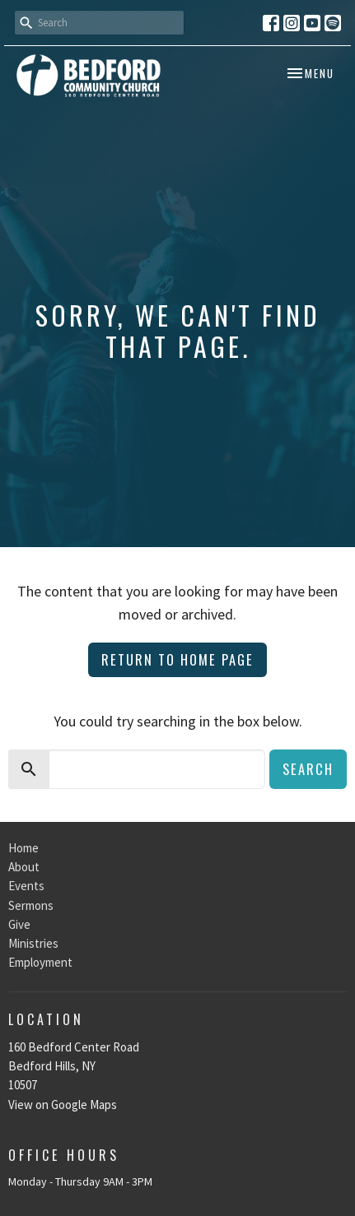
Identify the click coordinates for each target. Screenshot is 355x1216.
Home (23, 848)
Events (26, 885)
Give (19, 924)
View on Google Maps (62, 1104)
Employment (40, 962)
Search (308, 769)
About (24, 867)
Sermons (31, 905)
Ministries (33, 943)
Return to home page (177, 659)
